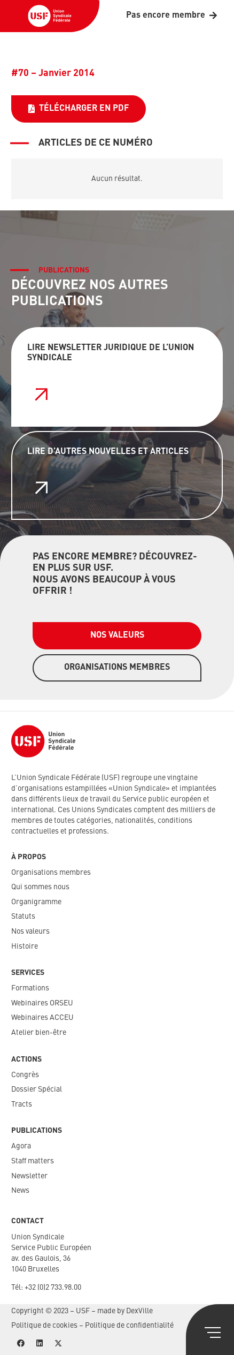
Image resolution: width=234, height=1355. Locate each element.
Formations (30, 988)
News (20, 1190)
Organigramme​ (36, 902)
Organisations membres (51, 872)
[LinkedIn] (39, 1343)
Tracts (21, 1104)
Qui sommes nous (40, 887)
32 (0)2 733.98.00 (54, 1287)
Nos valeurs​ (30, 931)
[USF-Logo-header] (49, 16)
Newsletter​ (29, 1176)
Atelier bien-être (38, 1032)
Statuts (23, 916)
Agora (21, 1146)
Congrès (25, 1075)
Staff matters (32, 1161)
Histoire (24, 946)
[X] (58, 1343)
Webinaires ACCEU (42, 1017)
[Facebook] (20, 1343)
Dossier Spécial (36, 1089)
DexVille (139, 1311)
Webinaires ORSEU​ (42, 1003)
